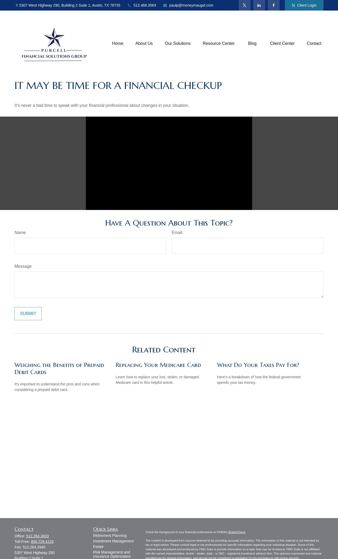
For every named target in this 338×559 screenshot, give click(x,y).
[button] (117, 43)
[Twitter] (245, 5)
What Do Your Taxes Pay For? (258, 365)
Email (177, 232)
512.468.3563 (141, 5)
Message (23, 266)
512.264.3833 (37, 536)
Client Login (304, 5)
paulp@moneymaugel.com (188, 5)
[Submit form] (28, 313)
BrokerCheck (236, 532)
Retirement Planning (110, 535)
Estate (98, 546)
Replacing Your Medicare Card (158, 365)
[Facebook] (274, 5)
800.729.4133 (42, 541)
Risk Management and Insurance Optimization (112, 554)
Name (20, 232)
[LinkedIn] (259, 5)
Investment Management (113, 541)
